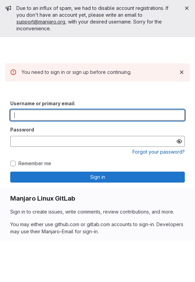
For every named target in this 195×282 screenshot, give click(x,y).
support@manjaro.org (40, 22)
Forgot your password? (159, 152)
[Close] (187, 8)
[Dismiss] (182, 72)
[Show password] (179, 141)
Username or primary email (42, 103)
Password (22, 129)
